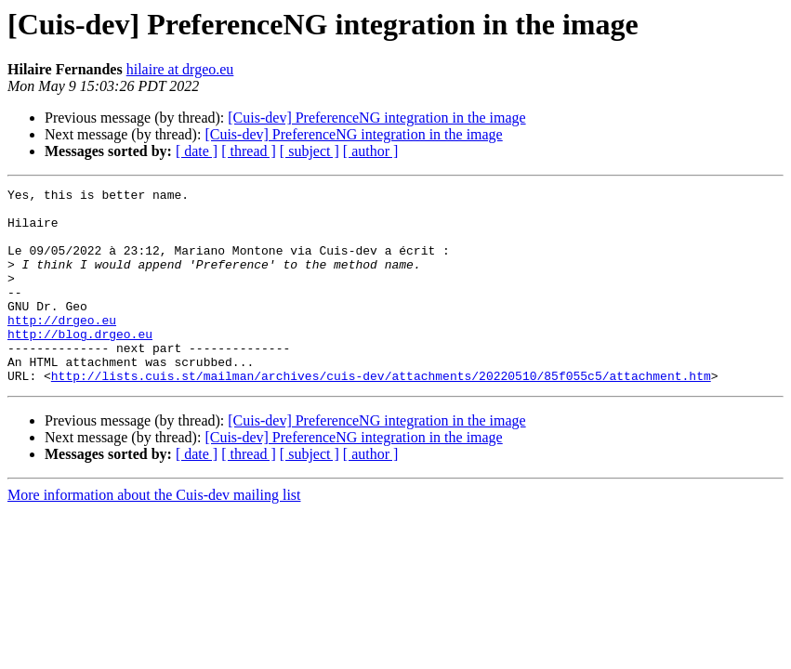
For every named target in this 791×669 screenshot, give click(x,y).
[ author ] (371, 151)
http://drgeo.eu (61, 347)
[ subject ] (309, 151)
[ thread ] (248, 151)
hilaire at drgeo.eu (180, 69)
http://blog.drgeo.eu (79, 364)
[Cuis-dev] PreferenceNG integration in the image (376, 117)
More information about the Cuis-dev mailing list (154, 534)
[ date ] (197, 151)
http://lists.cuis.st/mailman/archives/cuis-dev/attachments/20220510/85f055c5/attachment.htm (381, 414)
